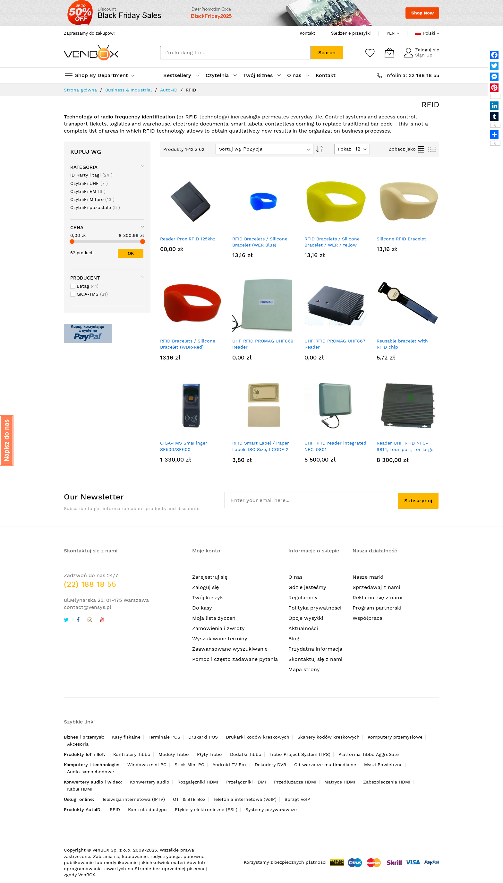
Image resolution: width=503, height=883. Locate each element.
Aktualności (303, 628)
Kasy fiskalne (126, 737)
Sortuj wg (230, 148)
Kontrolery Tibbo (131, 754)
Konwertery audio (149, 781)
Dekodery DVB (270, 764)
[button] (6, 440)
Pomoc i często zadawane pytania (235, 659)
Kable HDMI (79, 789)
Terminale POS (164, 737)
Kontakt (307, 33)
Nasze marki (368, 577)
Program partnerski (377, 608)
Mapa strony (304, 669)
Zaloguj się (427, 49)
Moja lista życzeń (213, 618)
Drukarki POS (203, 737)
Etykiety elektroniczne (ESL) (206, 809)
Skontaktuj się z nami (315, 659)
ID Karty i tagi (91, 174)
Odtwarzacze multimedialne (325, 764)
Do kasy (202, 608)
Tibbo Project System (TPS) (299, 754)
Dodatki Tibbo (245, 754)
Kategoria (84, 167)
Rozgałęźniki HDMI (197, 781)
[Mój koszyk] (389, 52)
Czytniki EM (88, 191)
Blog (293, 639)
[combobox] (235, 52)
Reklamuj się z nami (377, 597)
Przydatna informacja (315, 649)
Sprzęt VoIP (297, 799)
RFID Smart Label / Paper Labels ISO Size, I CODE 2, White (261, 449)
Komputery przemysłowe (395, 737)
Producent (85, 278)
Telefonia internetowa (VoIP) (245, 799)
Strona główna (80, 89)
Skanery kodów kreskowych (328, 737)
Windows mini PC (146, 764)
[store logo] (91, 52)
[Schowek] (370, 52)
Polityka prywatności (314, 608)
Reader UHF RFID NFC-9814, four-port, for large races (405, 449)
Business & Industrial (128, 89)
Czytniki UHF (89, 183)
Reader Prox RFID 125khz (187, 238)
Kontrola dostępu (147, 809)
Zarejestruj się (209, 577)
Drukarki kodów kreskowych (257, 737)
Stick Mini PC (189, 764)
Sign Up (423, 54)
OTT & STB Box (189, 799)
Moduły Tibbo (173, 754)
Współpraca (367, 618)
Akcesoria (78, 744)
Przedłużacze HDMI (295, 781)
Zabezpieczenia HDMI (386, 781)
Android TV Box (229, 764)
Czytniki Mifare (92, 199)
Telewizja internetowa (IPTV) (133, 799)
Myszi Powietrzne (383, 764)
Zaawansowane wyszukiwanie (230, 649)
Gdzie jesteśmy (307, 587)
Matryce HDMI (339, 781)
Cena (76, 227)
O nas (295, 577)
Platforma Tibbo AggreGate (368, 754)
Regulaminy (303, 597)
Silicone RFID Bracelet (401, 238)
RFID (115, 809)
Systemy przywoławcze (271, 809)
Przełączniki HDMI (246, 781)
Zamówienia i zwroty (218, 628)
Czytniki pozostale (95, 207)
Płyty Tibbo (209, 754)
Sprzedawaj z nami (376, 587)
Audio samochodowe (90, 771)
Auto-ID (168, 89)
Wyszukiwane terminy (219, 639)
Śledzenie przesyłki (351, 33)
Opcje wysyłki (305, 618)
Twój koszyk (207, 597)
